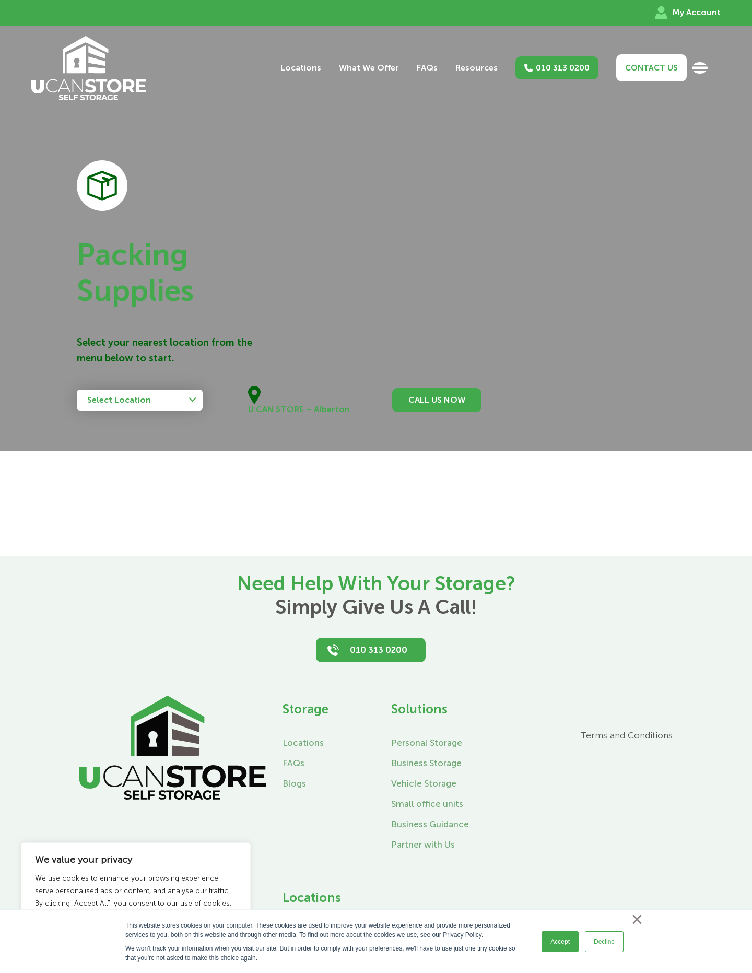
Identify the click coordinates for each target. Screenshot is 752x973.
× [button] (637, 919)
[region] (136, 897)
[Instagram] (523, 706)
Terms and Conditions (627, 735)
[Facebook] (496, 706)
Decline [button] (604, 941)
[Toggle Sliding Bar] (700, 68)
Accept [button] (560, 941)
